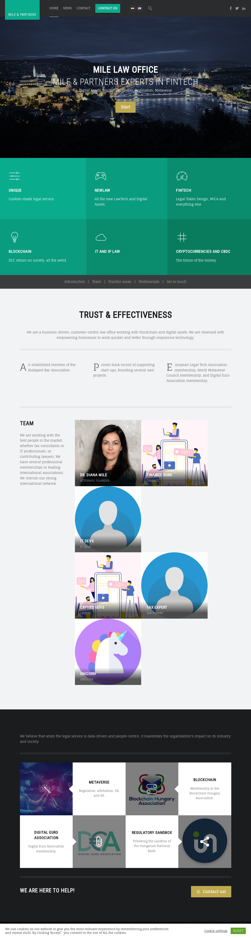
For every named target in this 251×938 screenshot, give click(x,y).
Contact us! (107, 8)
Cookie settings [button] (216, 931)
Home (53, 8)
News (67, 8)
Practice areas (119, 282)
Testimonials (149, 282)
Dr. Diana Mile (93, 460)
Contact (83, 8)
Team (96, 282)
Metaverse (99, 621)
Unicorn (192, 512)
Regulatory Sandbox (152, 671)
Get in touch (176, 282)
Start (125, 106)
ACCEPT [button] (238, 930)
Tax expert (142, 512)
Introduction (75, 282)
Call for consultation (125, 899)
